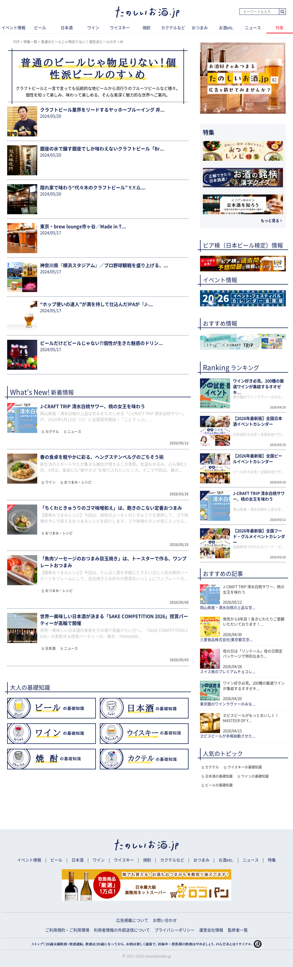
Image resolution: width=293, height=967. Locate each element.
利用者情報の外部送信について (122, 930)
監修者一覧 (238, 930)
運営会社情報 (211, 930)
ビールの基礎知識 (219, 785)
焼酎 (146, 28)
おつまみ (200, 28)
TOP (16, 41)
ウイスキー (120, 28)
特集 (272, 860)
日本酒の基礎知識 (219, 776)
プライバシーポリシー (175, 930)
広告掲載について (132, 920)
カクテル (52, 431)
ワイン (93, 28)
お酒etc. (226, 28)
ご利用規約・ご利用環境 (67, 930)
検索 (282, 12)
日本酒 (67, 28)
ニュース (253, 28)
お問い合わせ (165, 920)
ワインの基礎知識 (255, 776)
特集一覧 (30, 41)
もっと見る (270, 221)
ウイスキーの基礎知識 (244, 767)
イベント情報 (29, 860)
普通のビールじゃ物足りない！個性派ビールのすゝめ (82, 41)
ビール (40, 28)
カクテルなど (173, 28)
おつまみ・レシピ (78, 482)
